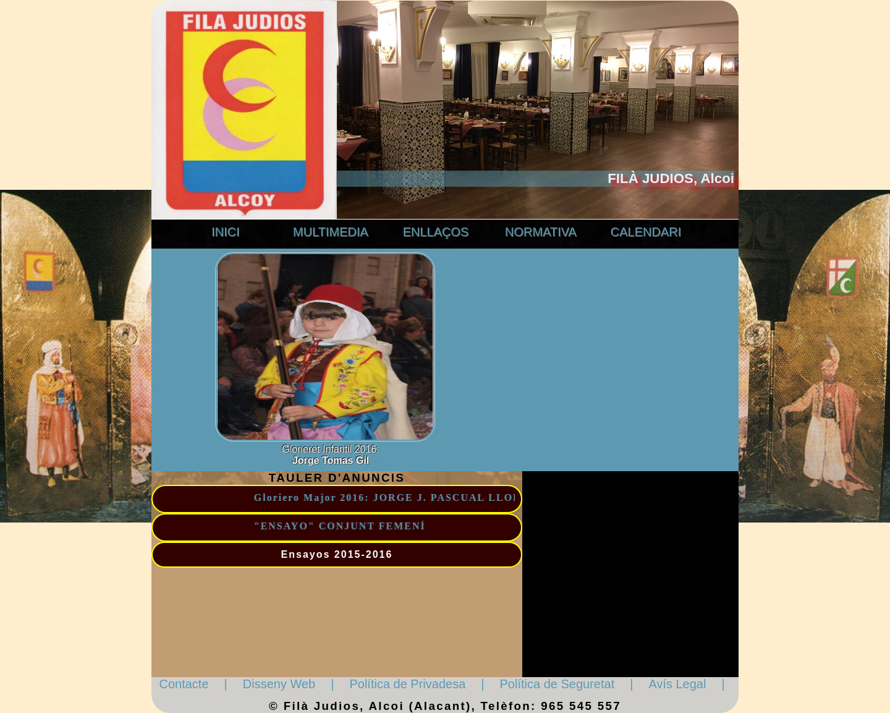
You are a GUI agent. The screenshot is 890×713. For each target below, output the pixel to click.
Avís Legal (677, 684)
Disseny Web (279, 684)
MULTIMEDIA (330, 232)
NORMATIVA (541, 232)
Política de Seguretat (557, 684)
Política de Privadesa (407, 684)
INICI (225, 232)
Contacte (184, 684)
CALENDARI (646, 232)
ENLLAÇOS (436, 232)
